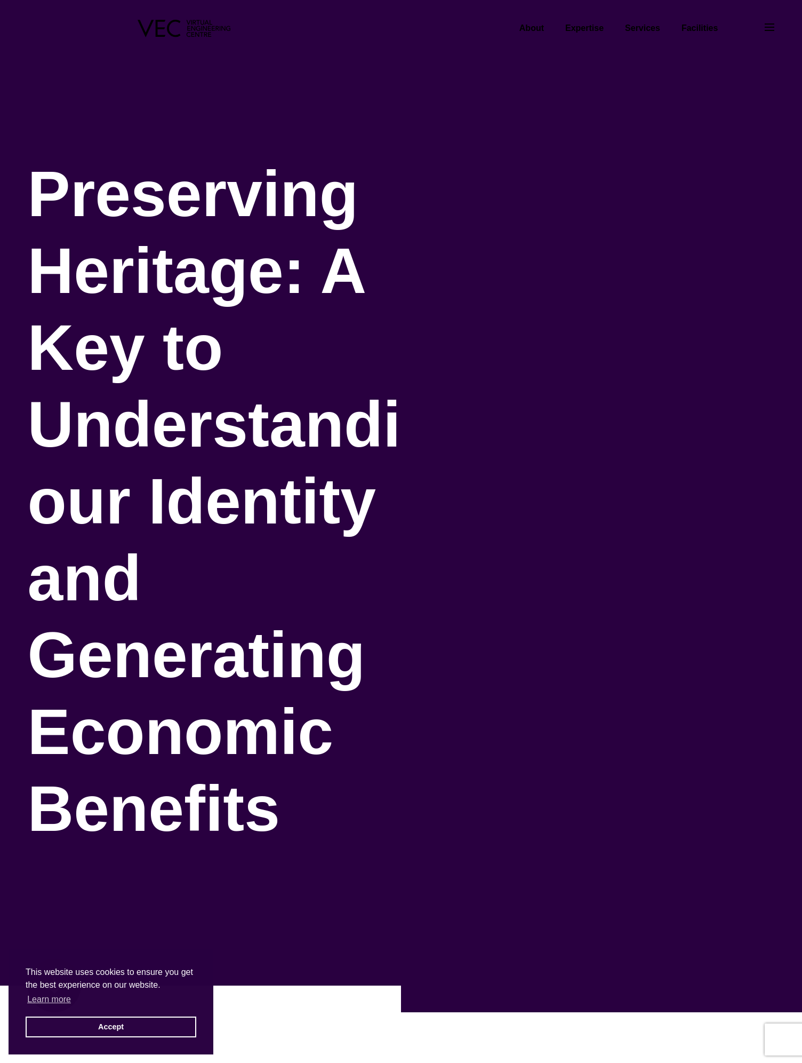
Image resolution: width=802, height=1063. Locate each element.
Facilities (699, 28)
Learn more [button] (49, 999)
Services (642, 28)
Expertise (584, 28)
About (531, 28)
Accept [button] (111, 1026)
